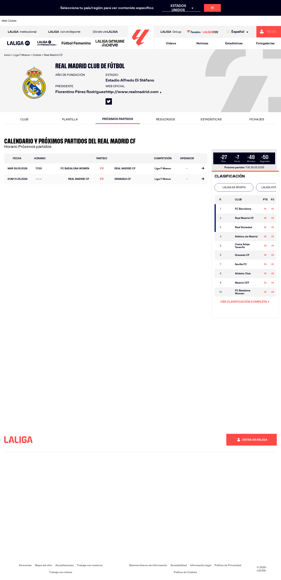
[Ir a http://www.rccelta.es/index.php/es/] (158, 21)
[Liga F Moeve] (76, 43)
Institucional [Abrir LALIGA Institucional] (22, 32)
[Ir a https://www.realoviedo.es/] (223, 21)
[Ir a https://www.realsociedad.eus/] (237, 21)
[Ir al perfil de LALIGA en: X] (109, 101)
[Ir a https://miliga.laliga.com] (268, 31)
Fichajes (256, 119)
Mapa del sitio (43, 565)
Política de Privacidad (228, 565)
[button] (19, 43)
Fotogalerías (265, 43)
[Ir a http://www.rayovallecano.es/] (145, 21)
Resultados (165, 119)
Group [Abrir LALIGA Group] (170, 32)
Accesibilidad (178, 565)
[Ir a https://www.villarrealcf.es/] (276, 21)
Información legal (200, 565)
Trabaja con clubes (60, 572)
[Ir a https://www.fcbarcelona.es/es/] (92, 21)
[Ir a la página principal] (141, 47)
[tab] (234, 187)
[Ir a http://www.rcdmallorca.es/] (184, 21)
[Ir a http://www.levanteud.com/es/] (132, 21)
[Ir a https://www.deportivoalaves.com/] (66, 21)
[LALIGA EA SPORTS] (19, 43)
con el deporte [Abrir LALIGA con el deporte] (64, 32)
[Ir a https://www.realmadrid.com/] (210, 21)
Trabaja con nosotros (89, 565)
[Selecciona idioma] (238, 32)
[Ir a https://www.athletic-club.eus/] (26, 21)
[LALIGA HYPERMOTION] (47, 43)
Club (24, 119)
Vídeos (171, 43)
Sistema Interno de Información (148, 565)
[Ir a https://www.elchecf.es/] (79, 21)
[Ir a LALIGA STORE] (202, 31)
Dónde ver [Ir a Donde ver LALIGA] (105, 32)
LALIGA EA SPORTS (234, 187)
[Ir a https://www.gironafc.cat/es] (118, 21)
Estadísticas (234, 43)
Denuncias (25, 565)
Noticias (202, 43)
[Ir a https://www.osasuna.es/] (53, 21)
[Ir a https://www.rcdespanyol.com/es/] (171, 21)
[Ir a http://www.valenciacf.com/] (263, 21)
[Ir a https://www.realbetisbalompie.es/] (197, 21)
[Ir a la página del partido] (202, 168)
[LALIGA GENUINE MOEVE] (110, 43)
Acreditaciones (64, 565)
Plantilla (70, 119)
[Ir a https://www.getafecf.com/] (105, 21)
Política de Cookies (185, 572)
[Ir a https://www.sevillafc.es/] (250, 21)
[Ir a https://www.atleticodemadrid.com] (39, 21)
